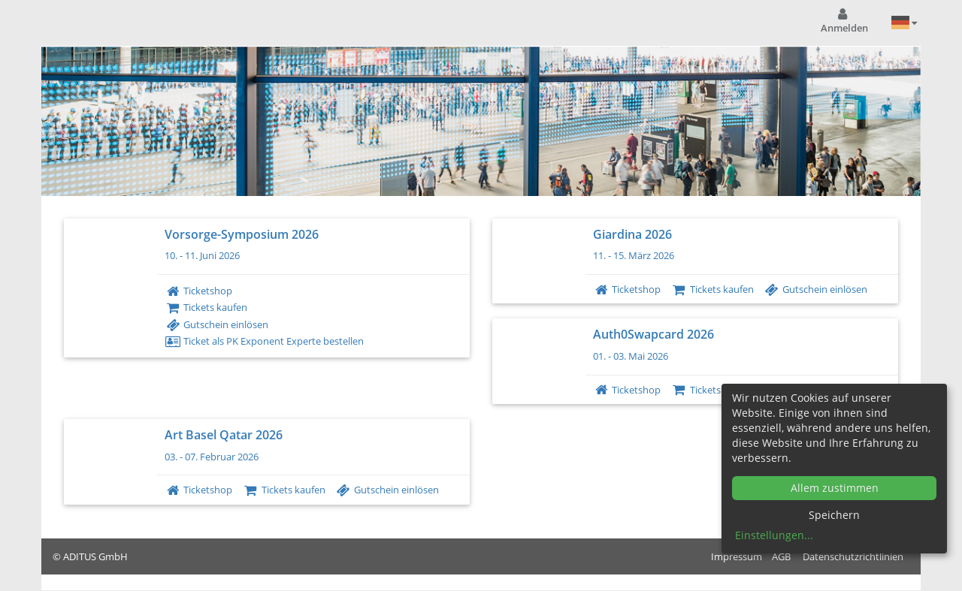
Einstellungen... (774, 535)
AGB (781, 556)
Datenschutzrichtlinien (853, 556)
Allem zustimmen (835, 488)
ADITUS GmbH (95, 556)
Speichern (834, 515)
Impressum (736, 556)
